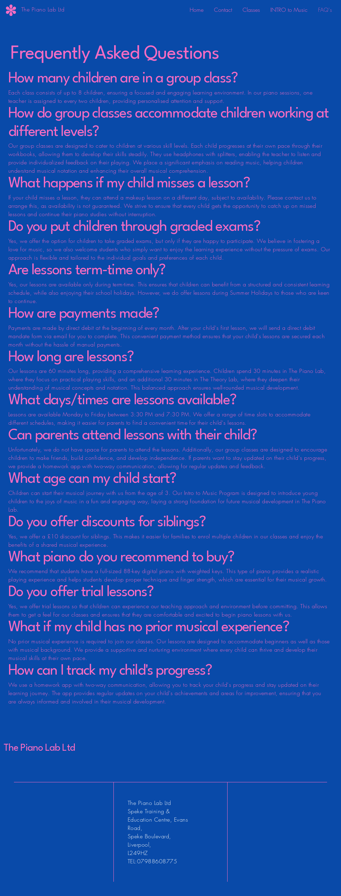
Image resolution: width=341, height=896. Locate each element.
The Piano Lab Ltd (39, 748)
